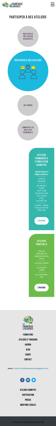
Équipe (28, 354)
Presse (28, 400)
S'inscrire (42, 220)
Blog (28, 349)
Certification (28, 395)
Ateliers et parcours (28, 339)
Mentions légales (28, 404)
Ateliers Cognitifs (28, 390)
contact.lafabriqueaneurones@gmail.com (30, 368)
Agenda (28, 344)
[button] (52, 4)
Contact (28, 359)
